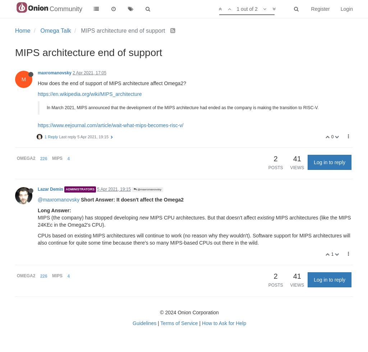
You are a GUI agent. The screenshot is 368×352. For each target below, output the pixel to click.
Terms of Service (179, 323)
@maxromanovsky (147, 189)
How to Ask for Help (224, 323)
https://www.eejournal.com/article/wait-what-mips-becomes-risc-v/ (110, 125)
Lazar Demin (50, 189)
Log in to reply (329, 162)
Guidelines (144, 323)
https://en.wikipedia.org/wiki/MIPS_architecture (90, 94)
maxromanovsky (55, 72)
